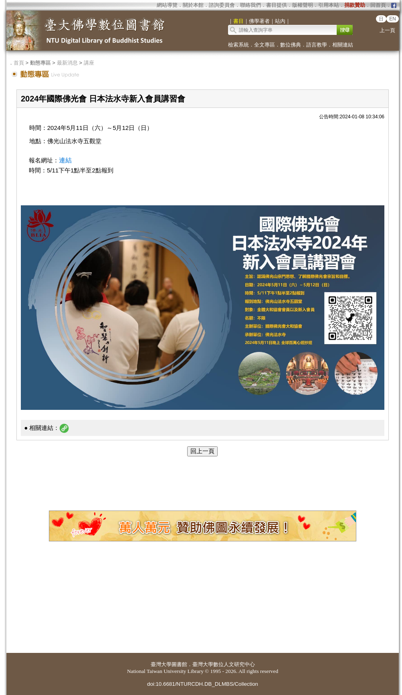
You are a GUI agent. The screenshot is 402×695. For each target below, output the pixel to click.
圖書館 (179, 664)
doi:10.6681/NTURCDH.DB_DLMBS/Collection (202, 684)
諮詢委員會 (222, 5)
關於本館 (193, 5)
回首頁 (378, 5)
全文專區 (264, 45)
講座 (89, 63)
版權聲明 (302, 5)
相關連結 (342, 45)
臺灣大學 (161, 664)
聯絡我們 (250, 5)
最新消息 (67, 63)
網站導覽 (167, 5)
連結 (65, 160)
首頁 (19, 63)
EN (392, 19)
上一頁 (387, 30)
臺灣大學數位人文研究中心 (223, 664)
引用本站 (328, 5)
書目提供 (276, 5)
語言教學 (316, 45)
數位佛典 (290, 45)
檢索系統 (238, 45)
